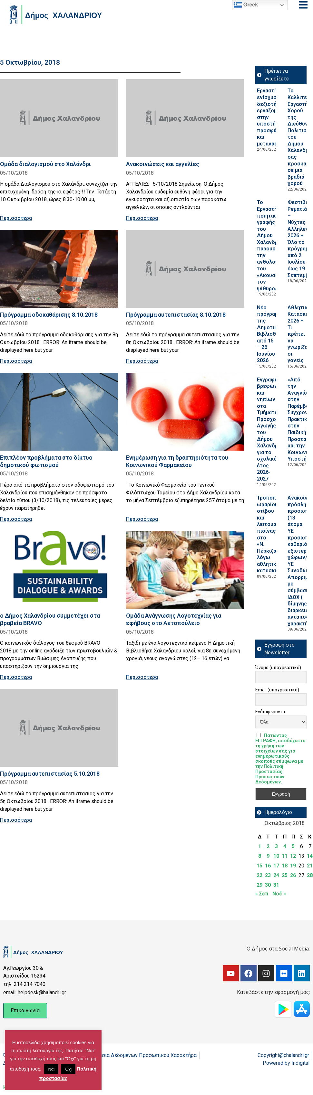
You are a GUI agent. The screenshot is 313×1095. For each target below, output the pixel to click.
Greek (246, 5)
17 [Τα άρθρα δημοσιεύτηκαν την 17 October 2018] (276, 866)
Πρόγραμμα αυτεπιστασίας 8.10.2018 (176, 314)
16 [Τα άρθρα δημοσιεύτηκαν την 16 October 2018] (268, 866)
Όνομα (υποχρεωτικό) (278, 667)
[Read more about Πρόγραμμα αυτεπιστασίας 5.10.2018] (59, 728)
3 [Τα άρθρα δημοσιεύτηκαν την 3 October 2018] (276, 846)
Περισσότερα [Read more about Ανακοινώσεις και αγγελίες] (142, 218)
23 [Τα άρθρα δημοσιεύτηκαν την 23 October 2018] (268, 875)
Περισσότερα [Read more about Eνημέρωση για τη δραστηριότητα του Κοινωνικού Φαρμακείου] (142, 519)
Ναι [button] (51, 1069)
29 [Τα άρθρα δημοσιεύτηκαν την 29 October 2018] (259, 885)
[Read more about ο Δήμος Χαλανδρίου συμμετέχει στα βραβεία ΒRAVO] (59, 570)
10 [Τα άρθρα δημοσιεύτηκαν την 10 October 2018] (276, 856)
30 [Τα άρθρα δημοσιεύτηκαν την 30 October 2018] (268, 885)
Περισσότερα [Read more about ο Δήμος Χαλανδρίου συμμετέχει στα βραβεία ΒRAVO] (16, 677)
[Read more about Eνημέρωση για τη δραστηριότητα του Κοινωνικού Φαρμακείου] (185, 412)
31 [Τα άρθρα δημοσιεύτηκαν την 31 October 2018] (276, 885)
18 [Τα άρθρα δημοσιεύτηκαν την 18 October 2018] (285, 866)
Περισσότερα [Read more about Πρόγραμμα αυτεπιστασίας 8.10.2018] (142, 361)
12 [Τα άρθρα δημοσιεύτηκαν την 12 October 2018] (293, 856)
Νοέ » (279, 894)
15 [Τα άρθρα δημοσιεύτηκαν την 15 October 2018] (259, 866)
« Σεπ (262, 894)
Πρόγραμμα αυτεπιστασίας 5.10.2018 (50, 773)
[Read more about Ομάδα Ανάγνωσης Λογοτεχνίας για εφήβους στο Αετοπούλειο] (185, 570)
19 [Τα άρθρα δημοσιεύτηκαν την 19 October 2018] (293, 866)
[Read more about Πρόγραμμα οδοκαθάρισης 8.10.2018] (59, 269)
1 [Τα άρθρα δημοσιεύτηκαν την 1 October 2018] (259, 846)
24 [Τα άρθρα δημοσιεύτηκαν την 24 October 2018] (276, 875)
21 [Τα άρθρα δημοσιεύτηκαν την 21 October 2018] (310, 866)
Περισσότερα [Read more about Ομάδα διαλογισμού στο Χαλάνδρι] (16, 218)
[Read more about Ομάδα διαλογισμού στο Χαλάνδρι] (59, 118)
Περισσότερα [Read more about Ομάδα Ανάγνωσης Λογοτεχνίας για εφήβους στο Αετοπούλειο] (142, 677)
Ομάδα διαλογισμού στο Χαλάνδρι (45, 164)
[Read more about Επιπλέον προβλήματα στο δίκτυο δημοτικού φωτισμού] (59, 412)
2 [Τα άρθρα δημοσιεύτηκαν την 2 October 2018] (268, 846)
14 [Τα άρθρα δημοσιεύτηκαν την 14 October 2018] (310, 856)
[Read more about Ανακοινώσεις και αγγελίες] (185, 118)
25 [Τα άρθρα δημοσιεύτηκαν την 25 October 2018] (285, 875)
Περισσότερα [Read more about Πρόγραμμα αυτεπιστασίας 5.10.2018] (16, 820)
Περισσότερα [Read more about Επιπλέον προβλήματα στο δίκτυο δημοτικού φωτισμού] (16, 519)
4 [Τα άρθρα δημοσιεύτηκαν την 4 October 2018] (284, 846)
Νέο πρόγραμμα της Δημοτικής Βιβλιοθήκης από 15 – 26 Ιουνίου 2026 (272, 334)
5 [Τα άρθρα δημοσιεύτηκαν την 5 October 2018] (293, 846)
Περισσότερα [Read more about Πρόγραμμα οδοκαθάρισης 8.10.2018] (16, 361)
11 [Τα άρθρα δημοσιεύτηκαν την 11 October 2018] (285, 856)
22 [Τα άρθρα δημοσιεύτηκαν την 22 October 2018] (259, 875)
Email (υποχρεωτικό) (277, 689)
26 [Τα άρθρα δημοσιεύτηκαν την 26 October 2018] (293, 875)
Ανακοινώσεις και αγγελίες (162, 164)
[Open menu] (303, 5)
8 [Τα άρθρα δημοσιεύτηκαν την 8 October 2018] (259, 856)
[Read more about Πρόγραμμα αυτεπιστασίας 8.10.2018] (185, 269)
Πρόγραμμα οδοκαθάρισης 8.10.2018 (49, 314)
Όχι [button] (68, 1069)
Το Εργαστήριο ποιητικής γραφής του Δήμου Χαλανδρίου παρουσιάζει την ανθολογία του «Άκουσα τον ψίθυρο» (272, 245)
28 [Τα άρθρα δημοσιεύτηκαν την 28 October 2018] (310, 875)
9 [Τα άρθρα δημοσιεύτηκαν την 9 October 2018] (268, 856)
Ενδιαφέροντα (270, 711)
